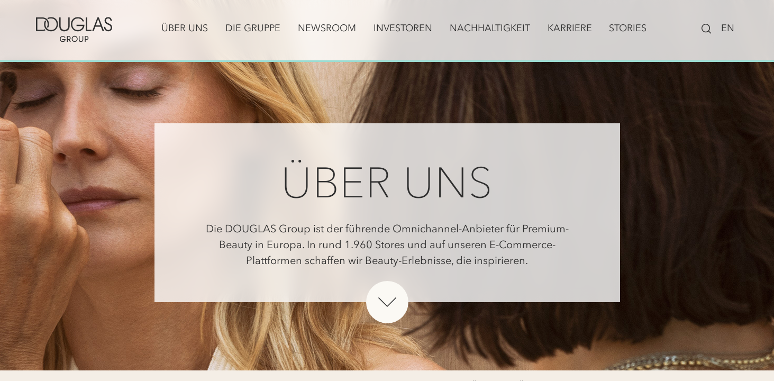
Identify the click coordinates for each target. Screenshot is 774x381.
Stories (627, 28)
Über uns (184, 28)
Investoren (403, 28)
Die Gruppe (252, 28)
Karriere (570, 28)
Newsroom (327, 28)
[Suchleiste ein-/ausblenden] (706, 27)
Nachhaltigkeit (490, 28)
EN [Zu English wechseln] (727, 28)
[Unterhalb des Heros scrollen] (387, 302)
